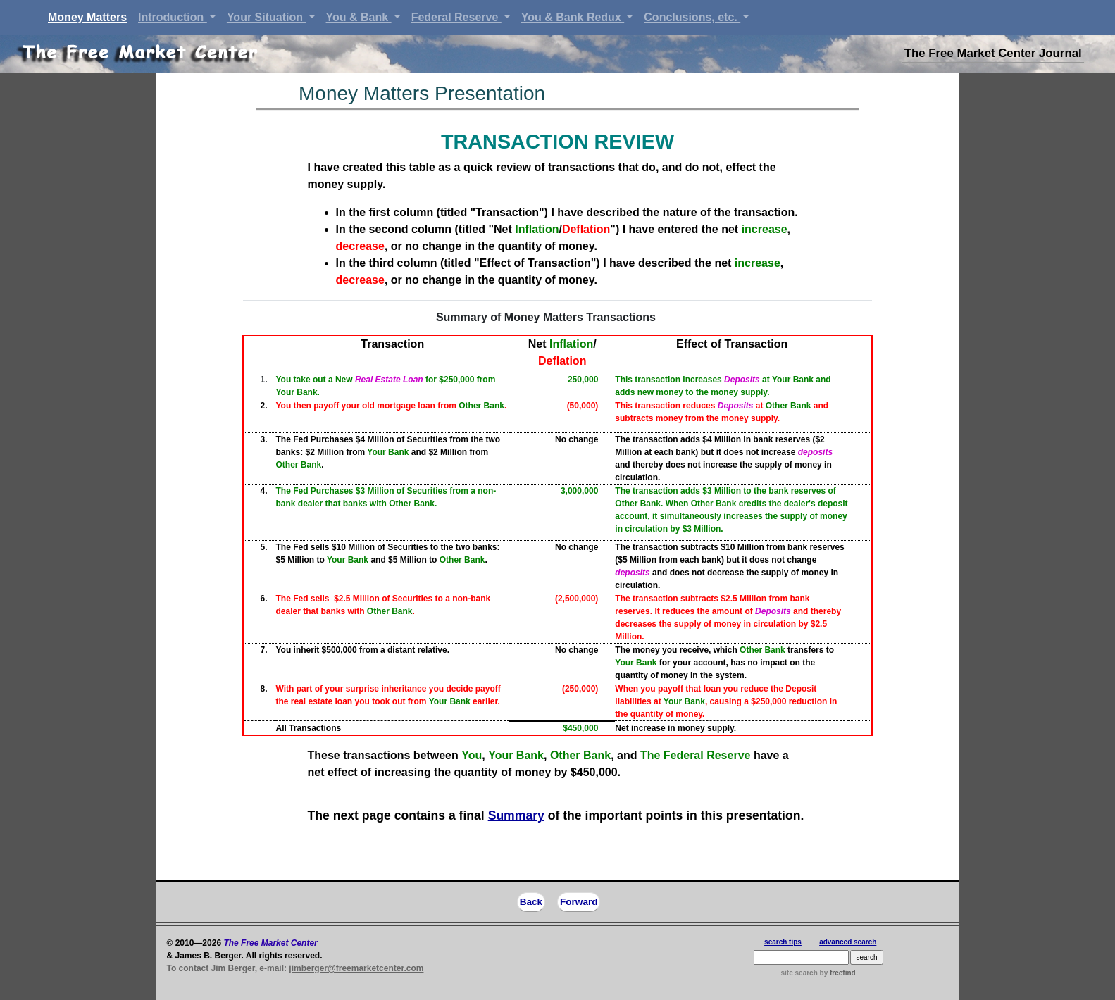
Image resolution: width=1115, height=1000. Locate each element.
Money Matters (90, 15)
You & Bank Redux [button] (572, 17)
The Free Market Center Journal (993, 53)
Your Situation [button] (266, 17)
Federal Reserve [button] (456, 17)
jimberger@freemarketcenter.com (356, 968)
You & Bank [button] (359, 17)
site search (799, 973)
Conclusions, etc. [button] (692, 17)
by (837, 973)
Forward (579, 901)
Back (531, 901)
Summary (516, 815)
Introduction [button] (172, 17)
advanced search (847, 942)
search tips (783, 942)
